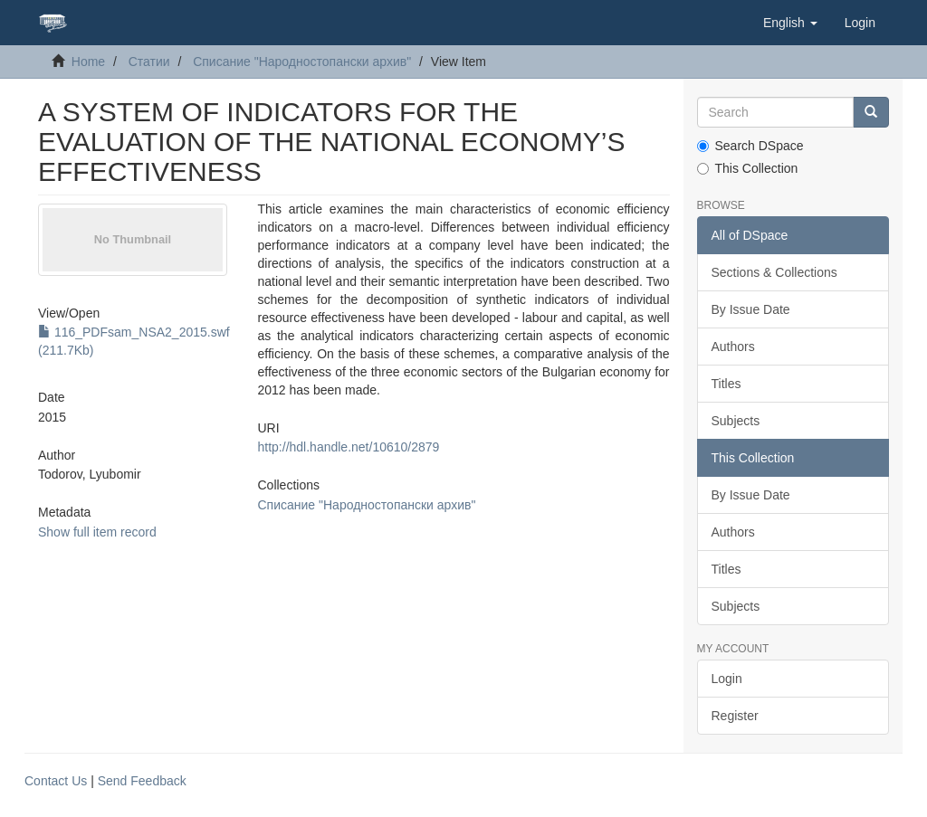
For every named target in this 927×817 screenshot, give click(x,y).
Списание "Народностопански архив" (302, 61)
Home (88, 61)
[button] (790, 22)
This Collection (747, 168)
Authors (733, 346)
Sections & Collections (774, 272)
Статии (149, 61)
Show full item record (97, 532)
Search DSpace (750, 145)
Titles (726, 383)
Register (735, 715)
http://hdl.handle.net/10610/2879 (349, 447)
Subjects (736, 420)
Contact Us (55, 781)
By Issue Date (751, 309)
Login (727, 678)
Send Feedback (142, 781)
